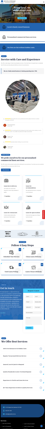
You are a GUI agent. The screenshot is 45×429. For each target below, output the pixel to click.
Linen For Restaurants (6, 426)
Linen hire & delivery (10, 186)
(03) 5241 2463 (8, 410)
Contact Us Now (19, 18)
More (41, 348)
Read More (7, 196)
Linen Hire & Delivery (6, 423)
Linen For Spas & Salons (29, 426)
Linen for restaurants (10, 212)
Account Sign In (43, 214)
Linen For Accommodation (29, 423)
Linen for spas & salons (33, 212)
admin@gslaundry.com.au (10, 414)
